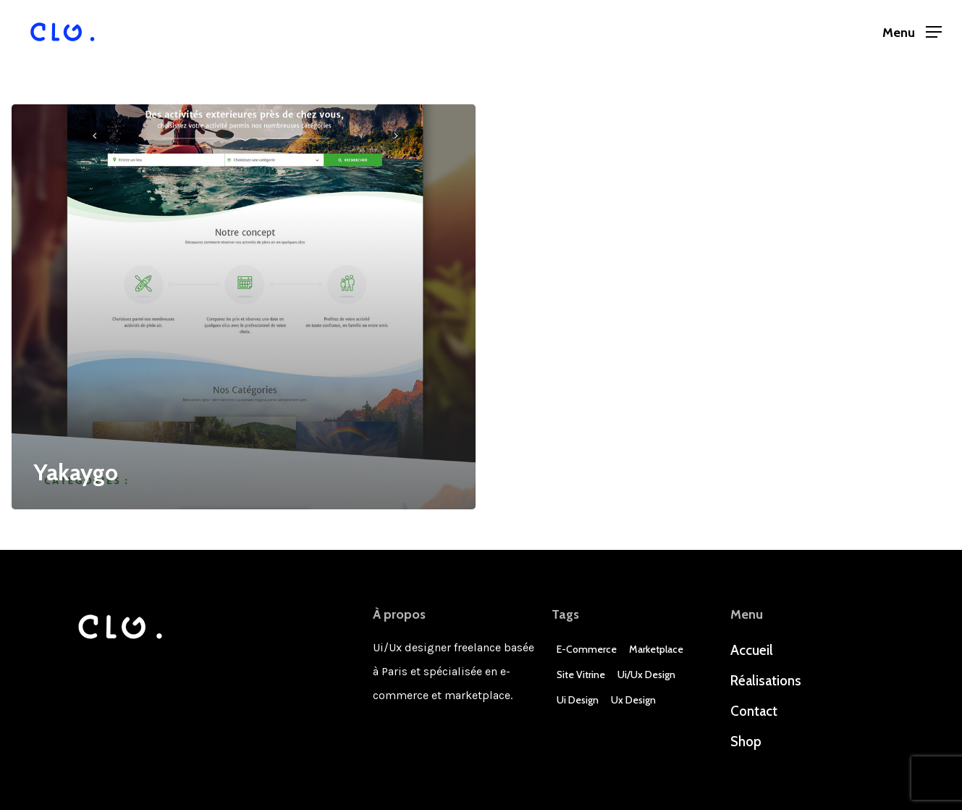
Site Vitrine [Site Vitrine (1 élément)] (581, 674)
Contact (753, 711)
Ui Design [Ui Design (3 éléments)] (578, 699)
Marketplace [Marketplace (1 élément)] (656, 649)
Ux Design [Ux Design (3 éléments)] (633, 699)
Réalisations (765, 680)
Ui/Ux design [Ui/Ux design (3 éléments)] (646, 674)
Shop (745, 741)
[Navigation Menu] (912, 32)
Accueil (751, 650)
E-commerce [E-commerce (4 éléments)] (587, 649)
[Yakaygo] (244, 306)
